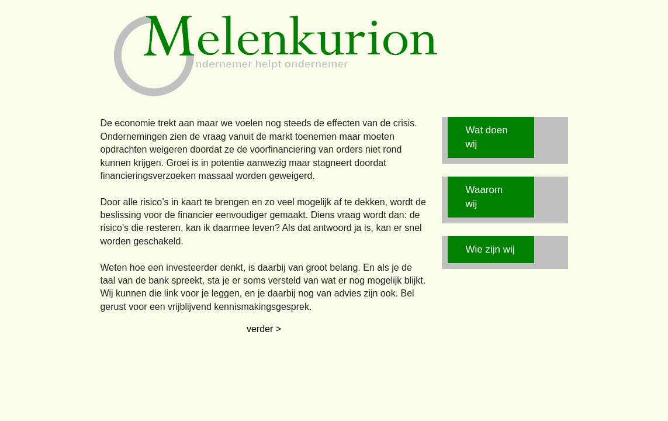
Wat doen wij (487, 137)
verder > (264, 329)
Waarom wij (484, 196)
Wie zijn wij (490, 249)
